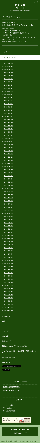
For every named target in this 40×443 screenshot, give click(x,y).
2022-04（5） (8, 219)
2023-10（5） (8, 163)
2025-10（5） (8, 88)
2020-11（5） (8, 273)
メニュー (5, 326)
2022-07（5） (8, 210)
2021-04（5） (8, 257)
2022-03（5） (8, 222)
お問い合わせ (7, 341)
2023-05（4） (8, 179)
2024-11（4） (8, 122)
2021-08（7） (8, 244)
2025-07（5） (8, 97)
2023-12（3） (8, 157)
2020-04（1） (8, 294)
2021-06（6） (8, 251)
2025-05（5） (8, 104)
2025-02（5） (8, 113)
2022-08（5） (8, 207)
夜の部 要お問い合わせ (11, 390)
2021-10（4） (8, 238)
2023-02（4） (8, 188)
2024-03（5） (8, 147)
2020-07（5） (8, 285)
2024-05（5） (8, 141)
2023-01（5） (8, 191)
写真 (3, 321)
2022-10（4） (8, 201)
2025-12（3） (8, 82)
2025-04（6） (8, 107)
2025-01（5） (8, 116)
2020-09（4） (8, 279)
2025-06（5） (8, 100)
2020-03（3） (8, 298)
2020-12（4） (8, 269)
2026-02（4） (8, 75)
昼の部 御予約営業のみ (11, 387)
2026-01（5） (8, 79)
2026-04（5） (8, 69)
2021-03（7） (8, 260)
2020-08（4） (8, 282)
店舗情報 (5, 336)
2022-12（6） (8, 194)
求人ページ (6, 316)
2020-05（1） (8, 291)
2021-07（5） (8, 248)
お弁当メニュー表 (8, 358)
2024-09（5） (8, 129)
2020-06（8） (8, 288)
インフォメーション (9, 57)
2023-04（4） (8, 182)
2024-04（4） (8, 144)
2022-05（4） (8, 216)
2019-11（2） (8, 310)
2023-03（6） (8, 185)
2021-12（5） (8, 232)
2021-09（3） (8, 241)
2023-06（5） (8, 176)
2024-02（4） (8, 151)
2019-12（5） (8, 307)
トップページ (7, 52)
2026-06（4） (8, 63)
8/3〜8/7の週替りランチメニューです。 (18, 25)
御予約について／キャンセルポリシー (15, 346)
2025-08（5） (8, 94)
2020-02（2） (8, 301)
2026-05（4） (8, 66)
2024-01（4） (8, 154)
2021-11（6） (8, 235)
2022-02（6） (8, 226)
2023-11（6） (8, 160)
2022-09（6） (8, 204)
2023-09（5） (8, 166)
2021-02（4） (8, 263)
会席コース (6, 362)
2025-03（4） (8, 110)
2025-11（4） (8, 85)
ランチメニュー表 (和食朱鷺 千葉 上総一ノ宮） (19, 352)
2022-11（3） (8, 197)
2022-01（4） (8, 229)
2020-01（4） (8, 304)
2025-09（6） (8, 91)
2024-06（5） (8, 138)
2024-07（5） (8, 135)
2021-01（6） (8, 266)
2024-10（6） (8, 125)
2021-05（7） (8, 254)
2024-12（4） (8, 119)
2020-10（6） (8, 276)
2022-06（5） (8, 213)
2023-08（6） (8, 169)
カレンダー (6, 331)
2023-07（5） (8, 172)
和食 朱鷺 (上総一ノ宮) (14, 441)
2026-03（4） (8, 72)
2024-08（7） (8, 132)
